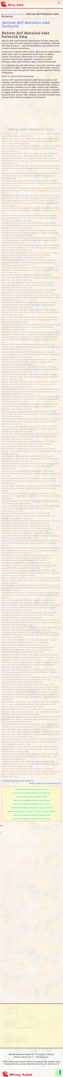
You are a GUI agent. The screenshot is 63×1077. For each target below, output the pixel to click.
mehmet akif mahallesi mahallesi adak (31, 796)
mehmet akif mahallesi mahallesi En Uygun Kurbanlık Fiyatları (31, 811)
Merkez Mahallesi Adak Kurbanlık (44, 783)
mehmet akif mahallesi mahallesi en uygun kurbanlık (31, 808)
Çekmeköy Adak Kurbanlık (13, 14)
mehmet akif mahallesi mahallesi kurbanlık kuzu (31, 819)
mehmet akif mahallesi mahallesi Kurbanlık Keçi (31, 815)
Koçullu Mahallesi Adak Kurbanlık (19, 781)
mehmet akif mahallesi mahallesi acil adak (31, 789)
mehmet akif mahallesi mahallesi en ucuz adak (31, 804)
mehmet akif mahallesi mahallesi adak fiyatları (31, 800)
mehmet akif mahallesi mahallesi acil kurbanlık (31, 793)
